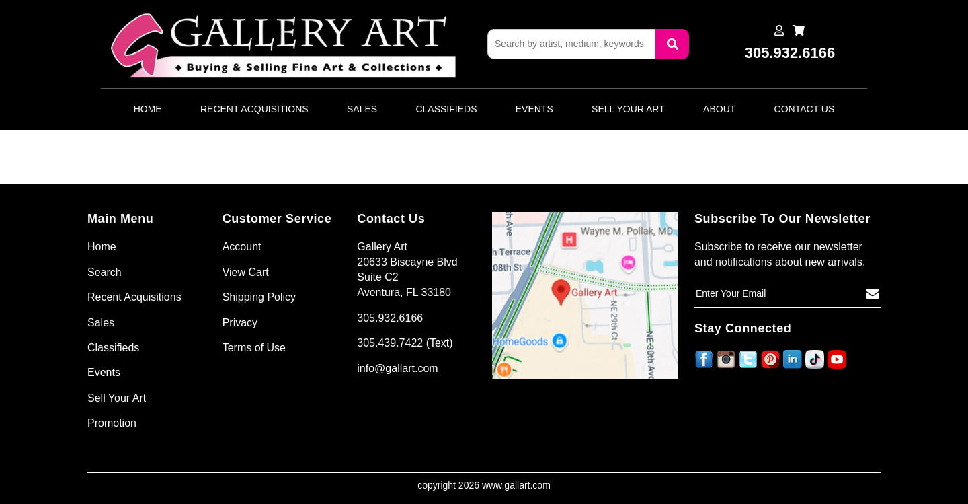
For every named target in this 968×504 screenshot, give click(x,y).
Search (104, 272)
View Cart (246, 272)
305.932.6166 (390, 318)
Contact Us (804, 109)
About (719, 109)
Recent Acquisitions (254, 109)
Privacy (240, 322)
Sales (362, 109)
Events (534, 109)
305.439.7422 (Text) (404, 343)
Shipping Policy (259, 297)
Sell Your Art (628, 109)
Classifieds (446, 109)
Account (242, 246)
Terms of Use (254, 347)
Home (148, 109)
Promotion (111, 423)
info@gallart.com (397, 368)
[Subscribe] (872, 294)
